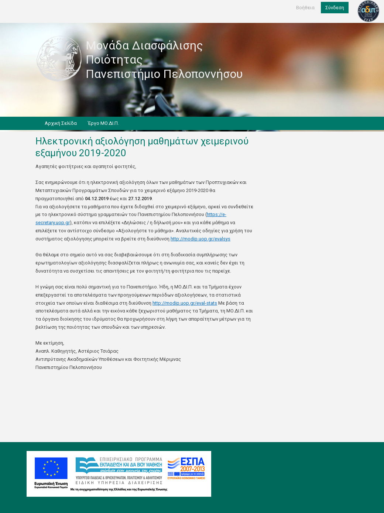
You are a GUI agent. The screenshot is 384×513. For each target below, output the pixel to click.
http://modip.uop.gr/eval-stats (184, 303)
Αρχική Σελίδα (61, 123)
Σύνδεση (334, 7)
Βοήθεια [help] (305, 7)
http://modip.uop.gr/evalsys (200, 239)
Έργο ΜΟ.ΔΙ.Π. (103, 123)
